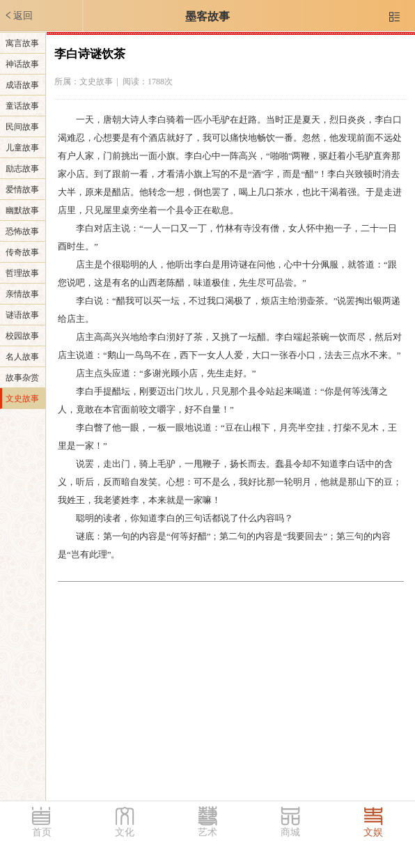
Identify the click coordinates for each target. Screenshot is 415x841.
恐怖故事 (22, 231)
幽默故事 (22, 210)
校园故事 (22, 336)
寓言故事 (22, 43)
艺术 (207, 832)
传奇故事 (22, 252)
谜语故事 (22, 315)
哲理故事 (22, 273)
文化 (124, 832)
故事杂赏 (22, 378)
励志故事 (22, 168)
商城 (290, 832)
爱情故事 (22, 189)
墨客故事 (207, 16)
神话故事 (22, 64)
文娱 (373, 832)
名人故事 (22, 357)
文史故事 (22, 398)
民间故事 (22, 127)
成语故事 (22, 85)
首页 (42, 832)
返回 (18, 15)
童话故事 (22, 106)
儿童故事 (22, 148)
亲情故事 (22, 294)
